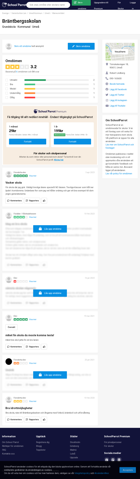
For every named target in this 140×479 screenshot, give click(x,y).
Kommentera (16, 200)
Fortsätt (27, 141)
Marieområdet (58, 13)
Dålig (12, 97)
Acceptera (128, 470)
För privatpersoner (113, 442)
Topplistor (41, 450)
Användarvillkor (101, 473)
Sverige (5, 13)
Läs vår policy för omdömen (119, 173)
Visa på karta (120, 51)
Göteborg (74, 446)
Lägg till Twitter (117, 95)
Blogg (39, 446)
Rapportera (34, 200)
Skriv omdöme (81, 46)
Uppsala (74, 457)
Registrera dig (42, 442)
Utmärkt (13, 80)
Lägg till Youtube (117, 105)
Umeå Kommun (35, 13)
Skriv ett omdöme (22, 46)
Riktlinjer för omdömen (12, 446)
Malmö (73, 450)
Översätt (11, 327)
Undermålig (15, 93)
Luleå (72, 453)
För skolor (109, 446)
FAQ (4, 450)
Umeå (47, 13)
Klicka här (59, 159)
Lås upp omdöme (52, 229)
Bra (11, 84)
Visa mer (33, 175)
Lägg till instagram (118, 100)
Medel (13, 88)
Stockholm (75, 442)
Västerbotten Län (18, 13)
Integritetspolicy (82, 473)
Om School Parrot (10, 442)
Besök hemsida (117, 84)
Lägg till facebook (118, 89)
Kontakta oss (8, 453)
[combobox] (48, 5)
